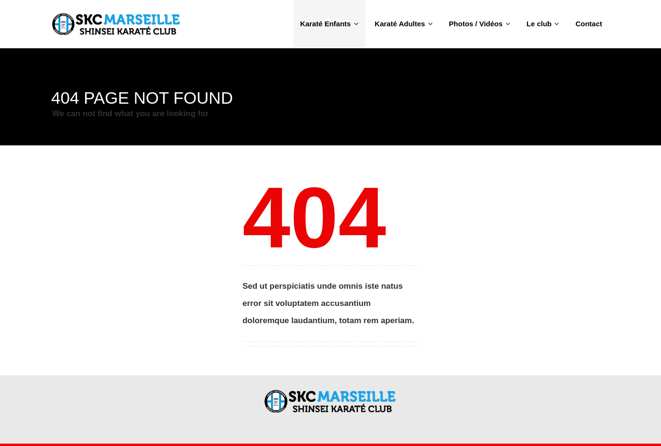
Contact (588, 24)
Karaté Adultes (403, 23)
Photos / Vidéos (479, 23)
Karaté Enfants (329, 23)
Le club (543, 23)
